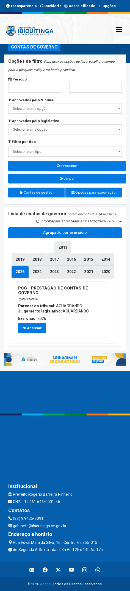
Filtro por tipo (22, 142)
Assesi (45, 584)
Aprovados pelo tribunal (31, 100)
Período (17, 79)
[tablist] (20, 272)
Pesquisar (67, 166)
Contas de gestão (36, 192)
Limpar (67, 178)
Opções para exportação (93, 192)
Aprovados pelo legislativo (33, 121)
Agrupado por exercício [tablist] (65, 232)
